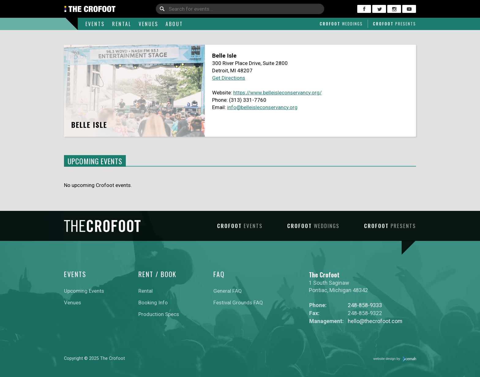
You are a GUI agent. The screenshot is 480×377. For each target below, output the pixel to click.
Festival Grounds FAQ (238, 302)
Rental (121, 24)
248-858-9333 (365, 305)
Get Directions (228, 78)
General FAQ (227, 291)
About (174, 24)
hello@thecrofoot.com (375, 321)
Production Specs (158, 314)
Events (95, 24)
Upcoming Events (84, 291)
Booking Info (153, 302)
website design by (394, 359)
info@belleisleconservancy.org (262, 107)
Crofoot (341, 24)
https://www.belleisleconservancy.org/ (277, 92)
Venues (148, 24)
